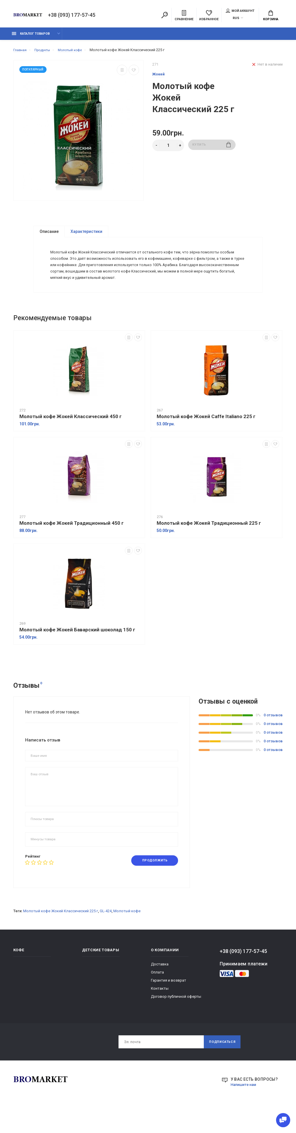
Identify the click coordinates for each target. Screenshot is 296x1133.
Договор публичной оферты (176, 1020)
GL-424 (106, 934)
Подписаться (220, 1066)
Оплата (157, 996)
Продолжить (152, 884)
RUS (236, 19)
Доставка (160, 988)
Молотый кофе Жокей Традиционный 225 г (209, 546)
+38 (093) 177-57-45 (71, 15)
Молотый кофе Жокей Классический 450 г (70, 439)
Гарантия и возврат (168, 1004)
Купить (212, 148)
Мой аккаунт (240, 11)
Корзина (270, 16)
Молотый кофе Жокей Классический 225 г (60, 934)
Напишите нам (245, 1109)
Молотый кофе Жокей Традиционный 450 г (71, 546)
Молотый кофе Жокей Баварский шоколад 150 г (77, 653)
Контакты (160, 1012)
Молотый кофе (126, 934)
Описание (49, 234)
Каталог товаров (31, 37)
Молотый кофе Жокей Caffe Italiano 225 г (206, 439)
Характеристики (86, 234)
